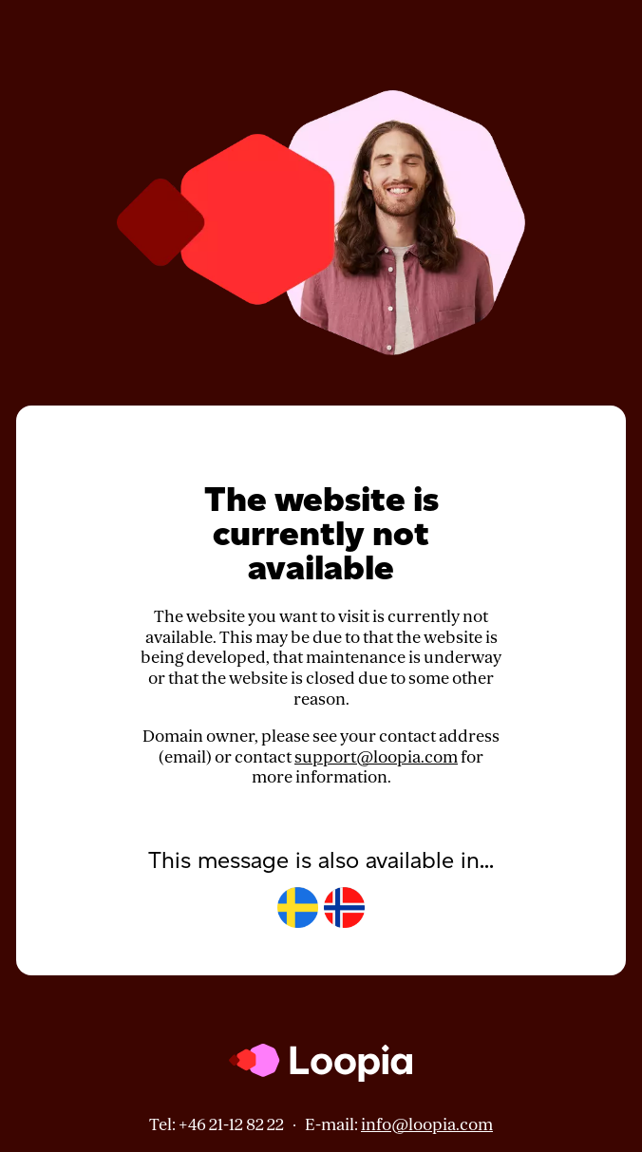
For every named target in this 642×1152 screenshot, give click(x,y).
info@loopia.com (427, 1125)
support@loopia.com (376, 757)
